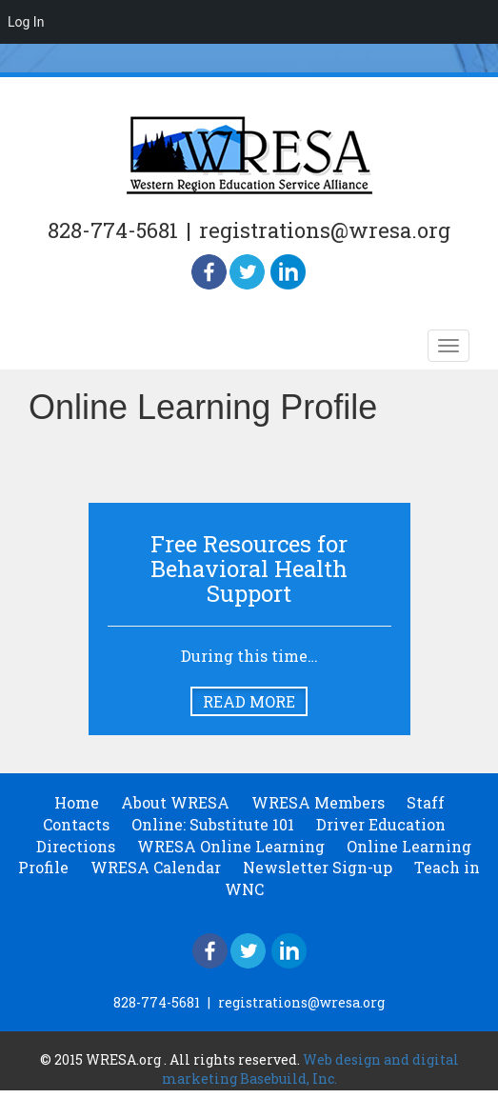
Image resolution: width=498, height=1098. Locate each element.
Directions (75, 846)
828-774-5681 (113, 230)
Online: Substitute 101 (212, 824)
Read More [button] (249, 701)
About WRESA (175, 802)
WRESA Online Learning (231, 846)
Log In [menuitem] (26, 22)
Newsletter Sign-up (317, 867)
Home (76, 802)
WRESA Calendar (155, 867)
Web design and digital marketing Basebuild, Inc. (310, 1069)
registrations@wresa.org (324, 230)
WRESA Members (318, 802)
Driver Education (381, 824)
